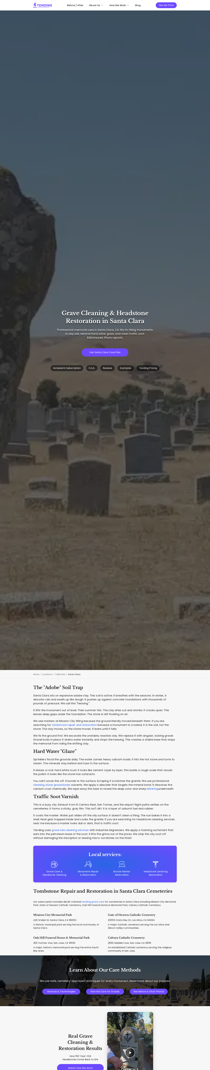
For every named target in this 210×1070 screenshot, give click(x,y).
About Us (96, 5)
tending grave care (93, 901)
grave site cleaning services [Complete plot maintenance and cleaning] (70, 830)
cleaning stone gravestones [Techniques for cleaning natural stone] (51, 785)
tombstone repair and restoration (74, 725)
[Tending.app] (42, 5)
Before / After (75, 5)
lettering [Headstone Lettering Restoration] (152, 789)
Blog (138, 5)
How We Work (120, 5)
